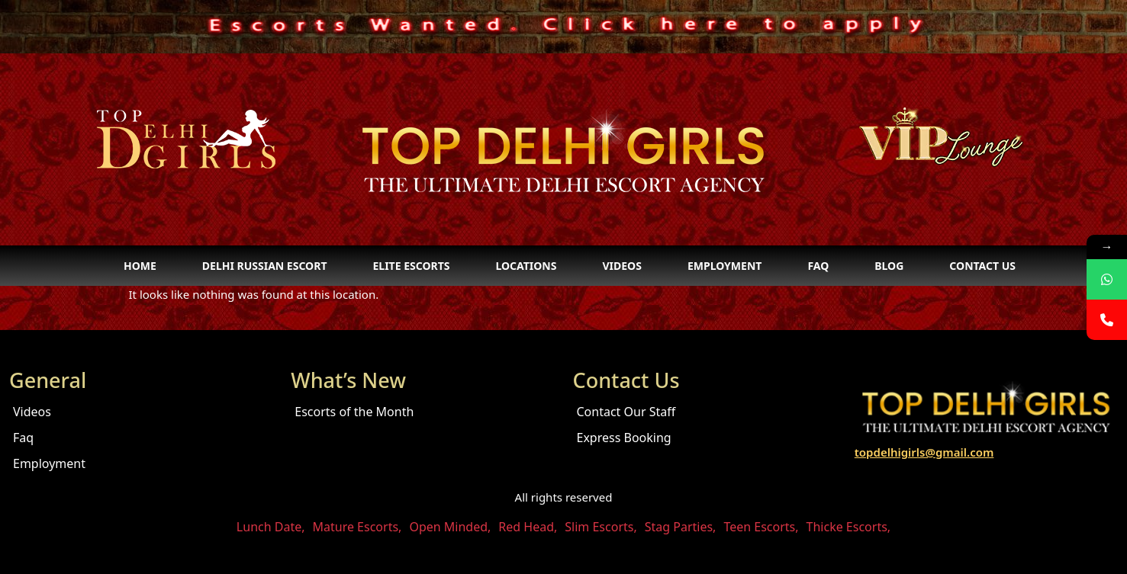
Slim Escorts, (600, 526)
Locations (525, 265)
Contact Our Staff (626, 411)
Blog (888, 265)
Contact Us (982, 265)
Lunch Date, (271, 526)
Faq (818, 265)
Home (140, 265)
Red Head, (527, 526)
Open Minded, (450, 526)
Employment (724, 265)
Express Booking (624, 437)
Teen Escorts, (760, 526)
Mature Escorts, (357, 526)
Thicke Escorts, (849, 526)
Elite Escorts (410, 265)
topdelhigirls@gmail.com (924, 452)
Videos (621, 265)
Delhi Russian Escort (264, 265)
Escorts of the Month (354, 411)
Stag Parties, (680, 526)
